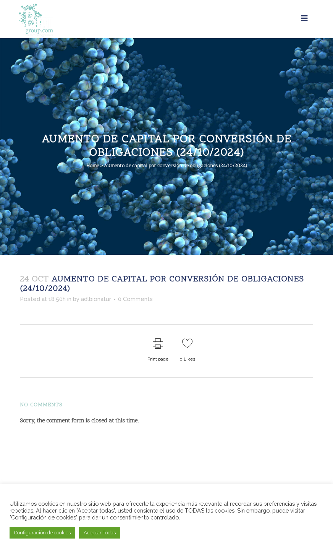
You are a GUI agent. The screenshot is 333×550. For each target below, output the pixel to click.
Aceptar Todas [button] (100, 532)
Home (92, 166)
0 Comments (135, 299)
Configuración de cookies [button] (42, 532)
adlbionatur (96, 299)
